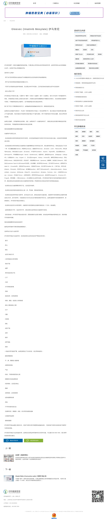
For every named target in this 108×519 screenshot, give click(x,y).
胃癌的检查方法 (79, 87)
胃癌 (97, 131)
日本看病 (65, 511)
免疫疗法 (72, 511)
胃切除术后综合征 (92, 63)
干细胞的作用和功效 (79, 511)
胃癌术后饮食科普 (80, 120)
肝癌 (83, 136)
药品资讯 (12, 20)
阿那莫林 (69, 511)
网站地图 (61, 511)
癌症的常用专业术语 (80, 36)
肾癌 (76, 141)
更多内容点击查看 (94, 68)
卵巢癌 (77, 145)
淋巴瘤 (94, 150)
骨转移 (100, 54)
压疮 (92, 49)
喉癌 (91, 131)
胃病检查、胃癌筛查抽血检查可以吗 (85, 83)
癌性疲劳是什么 (95, 40)
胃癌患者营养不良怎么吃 (82, 115)
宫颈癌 (85, 145)
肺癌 (76, 131)
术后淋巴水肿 (90, 54)
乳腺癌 (77, 150)
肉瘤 (76, 154)
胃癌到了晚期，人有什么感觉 (83, 92)
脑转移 (77, 59)
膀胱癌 (84, 141)
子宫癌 (92, 145)
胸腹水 (77, 49)
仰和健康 (45, 34)
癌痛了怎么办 (79, 54)
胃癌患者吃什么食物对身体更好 (84, 101)
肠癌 (76, 136)
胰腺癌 (98, 136)
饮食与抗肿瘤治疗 (91, 45)
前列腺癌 (92, 141)
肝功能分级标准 (79, 63)
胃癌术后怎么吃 (79, 110)
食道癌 (90, 136)
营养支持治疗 (79, 45)
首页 (5, 20)
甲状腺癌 (85, 150)
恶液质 (85, 49)
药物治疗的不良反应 (95, 36)
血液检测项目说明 (80, 68)
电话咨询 (103, 161)
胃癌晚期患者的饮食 (81, 97)
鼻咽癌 (84, 131)
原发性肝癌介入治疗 (88, 59)
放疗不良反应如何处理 (81, 40)
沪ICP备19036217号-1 (54, 511)
